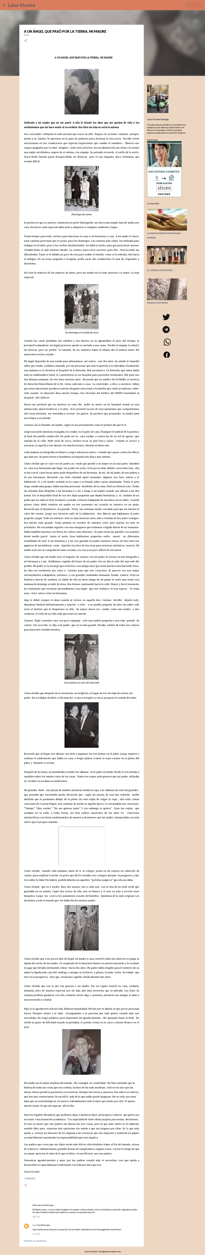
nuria (34, 1225)
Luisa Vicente (21, 5)
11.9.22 (36, 1233)
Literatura (30, 1178)
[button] (25, 41)
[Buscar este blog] (188, 5)
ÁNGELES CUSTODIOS (157, 303)
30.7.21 (36, 1216)
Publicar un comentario (35, 1240)
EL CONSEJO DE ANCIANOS (160, 270)
